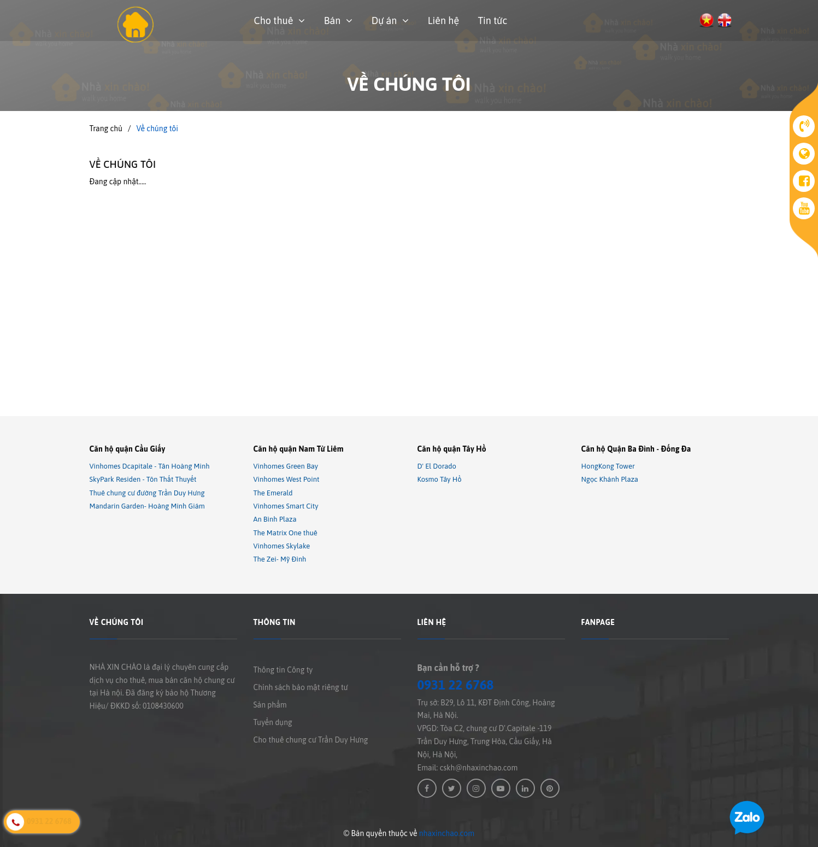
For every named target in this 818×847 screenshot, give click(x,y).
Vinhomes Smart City (286, 506)
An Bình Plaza (275, 520)
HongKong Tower (608, 466)
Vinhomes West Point (287, 480)
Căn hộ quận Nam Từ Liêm (299, 449)
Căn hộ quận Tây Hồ (451, 449)
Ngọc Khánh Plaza (609, 480)
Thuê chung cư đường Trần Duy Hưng (147, 493)
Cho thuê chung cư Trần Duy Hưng (311, 739)
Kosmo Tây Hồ (439, 480)
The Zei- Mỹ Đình (280, 560)
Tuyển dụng (273, 722)
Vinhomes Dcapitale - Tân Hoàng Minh (150, 466)
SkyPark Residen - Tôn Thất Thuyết (143, 480)
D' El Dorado (437, 466)
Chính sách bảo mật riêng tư (301, 687)
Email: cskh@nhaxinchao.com (467, 767)
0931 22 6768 (455, 684)
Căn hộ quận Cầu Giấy (128, 449)
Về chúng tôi (123, 164)
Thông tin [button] (275, 622)
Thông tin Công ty (283, 669)
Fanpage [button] (598, 622)
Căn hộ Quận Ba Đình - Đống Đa (636, 449)
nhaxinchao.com (446, 833)
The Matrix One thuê (285, 533)
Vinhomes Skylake (282, 546)
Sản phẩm (270, 704)
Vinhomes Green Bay (286, 466)
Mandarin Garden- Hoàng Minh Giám (147, 506)
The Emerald (273, 493)
